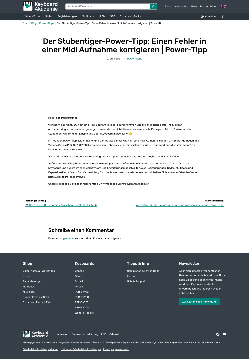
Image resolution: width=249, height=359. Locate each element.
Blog (34, 23)
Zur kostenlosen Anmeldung (199, 301)
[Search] (153, 6)
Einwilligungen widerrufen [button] (116, 349)
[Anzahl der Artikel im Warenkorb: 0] (223, 16)
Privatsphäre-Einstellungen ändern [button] (40, 349)
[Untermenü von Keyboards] (181, 6)
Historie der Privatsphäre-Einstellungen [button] (81, 349)
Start (26, 23)
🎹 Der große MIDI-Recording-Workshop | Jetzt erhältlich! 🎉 (61, 205)
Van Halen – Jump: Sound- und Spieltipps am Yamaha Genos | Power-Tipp (180, 205)
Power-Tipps (46, 23)
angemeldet (67, 238)
